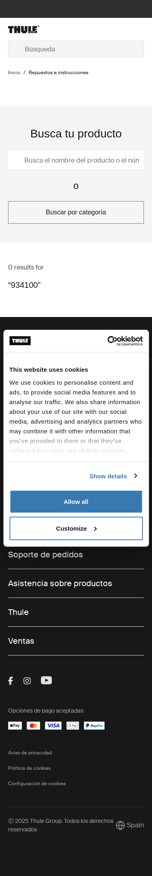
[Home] (29, 29)
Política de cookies (29, 768)
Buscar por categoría (76, 212)
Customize (76, 528)
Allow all (76, 501)
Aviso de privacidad (30, 753)
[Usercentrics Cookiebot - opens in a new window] (108, 341)
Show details (108, 475)
